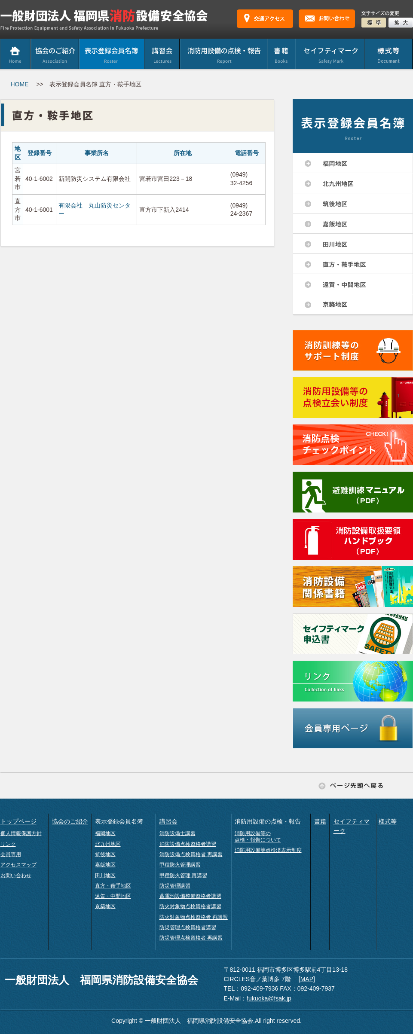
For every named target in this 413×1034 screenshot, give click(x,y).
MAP (306, 979)
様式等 (388, 821)
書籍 (320, 821)
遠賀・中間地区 (113, 896)
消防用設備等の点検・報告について (258, 836)
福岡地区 (105, 833)
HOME (20, 84)
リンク (8, 844)
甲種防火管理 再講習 (183, 875)
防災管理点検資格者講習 (187, 927)
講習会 (168, 821)
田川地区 (105, 875)
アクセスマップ (18, 865)
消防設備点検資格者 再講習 (191, 854)
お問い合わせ (15, 875)
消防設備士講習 (177, 833)
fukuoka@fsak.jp (269, 998)
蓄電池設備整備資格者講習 (190, 896)
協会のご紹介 (70, 821)
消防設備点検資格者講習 (187, 844)
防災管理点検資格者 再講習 (191, 938)
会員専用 (10, 854)
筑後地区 (105, 854)
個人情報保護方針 (21, 833)
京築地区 (105, 906)
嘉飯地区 (105, 865)
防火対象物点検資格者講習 (190, 906)
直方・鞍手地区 (113, 886)
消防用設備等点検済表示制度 (268, 850)
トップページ (18, 821)
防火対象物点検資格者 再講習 (193, 917)
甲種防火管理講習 (180, 865)
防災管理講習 (174, 886)
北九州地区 (108, 844)
